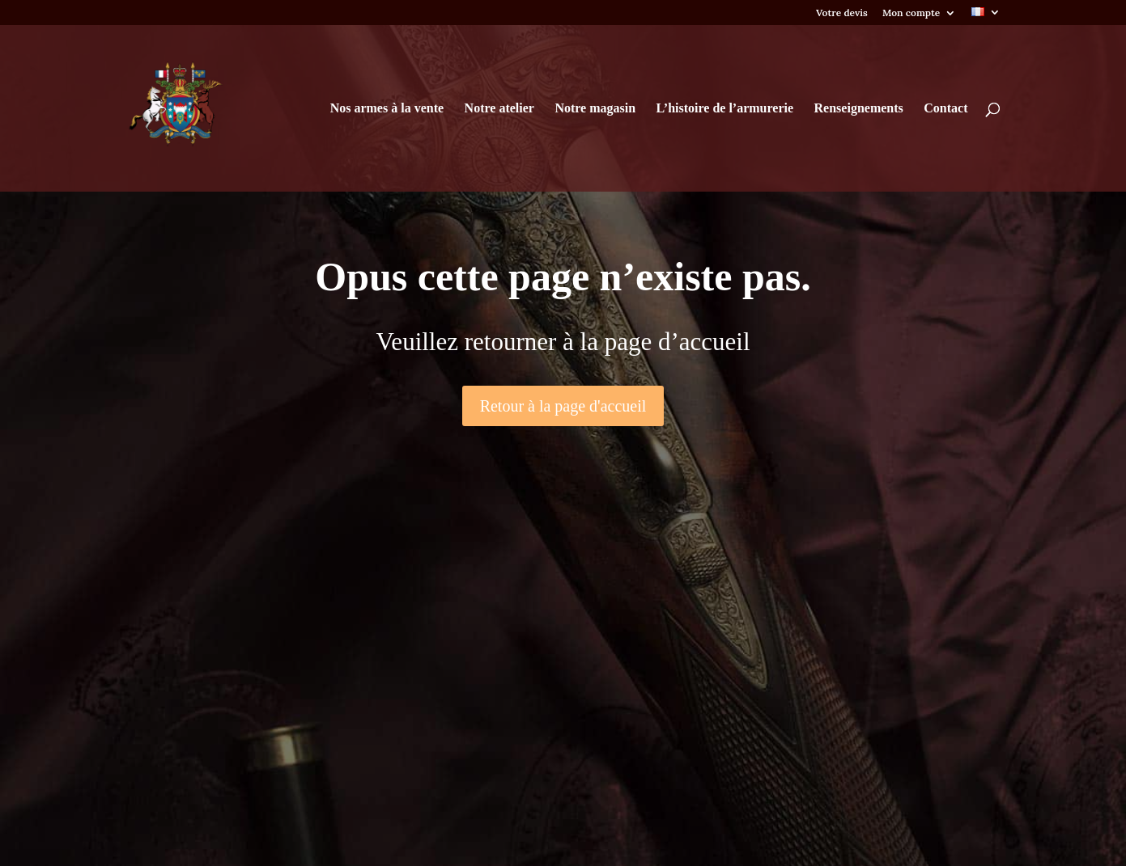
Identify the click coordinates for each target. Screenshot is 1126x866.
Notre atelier (499, 109)
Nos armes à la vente (387, 109)
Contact (945, 109)
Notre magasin (595, 109)
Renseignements (858, 109)
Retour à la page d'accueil (563, 406)
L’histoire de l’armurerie (724, 109)
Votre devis (842, 13)
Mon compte (911, 13)
